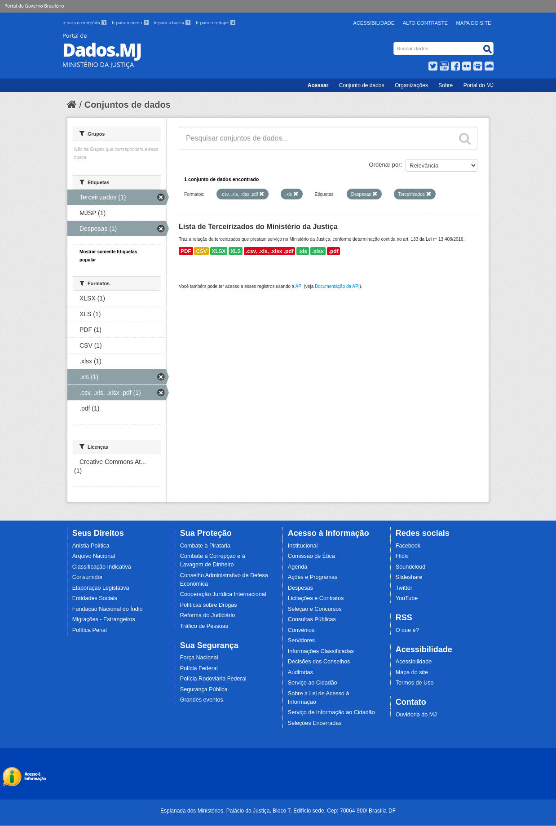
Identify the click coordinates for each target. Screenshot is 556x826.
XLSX (219, 251)
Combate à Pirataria (205, 546)
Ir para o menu (131, 23)
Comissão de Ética (311, 556)
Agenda (297, 567)
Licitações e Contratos (316, 598)
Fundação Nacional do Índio (107, 609)
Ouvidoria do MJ (416, 714)
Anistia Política (91, 546)
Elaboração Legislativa (100, 588)
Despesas (300, 588)
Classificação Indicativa (101, 567)
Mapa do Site (473, 23)
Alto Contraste (425, 23)
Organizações (411, 85)
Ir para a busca (173, 23)
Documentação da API (337, 286)
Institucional (303, 546)
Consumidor (87, 577)
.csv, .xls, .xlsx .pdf (269, 251)
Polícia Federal (199, 668)
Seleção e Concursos (315, 609)
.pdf (334, 251)
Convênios (301, 630)
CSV (201, 251)
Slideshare (409, 577)
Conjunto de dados (361, 85)
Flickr (402, 556)
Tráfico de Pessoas (204, 626)
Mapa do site (412, 672)
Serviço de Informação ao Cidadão (331, 712)
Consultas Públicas (312, 619)
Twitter (404, 588)
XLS (235, 251)
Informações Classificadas (321, 651)
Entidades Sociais (94, 598)
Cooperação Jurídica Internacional (223, 594)
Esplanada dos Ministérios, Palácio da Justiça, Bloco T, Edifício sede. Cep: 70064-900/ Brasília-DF (278, 811)
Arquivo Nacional (93, 556)
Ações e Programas (313, 577)
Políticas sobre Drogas (208, 605)
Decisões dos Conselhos (319, 661)
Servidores (301, 640)
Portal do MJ (478, 85)
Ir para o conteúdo (85, 23)
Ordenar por (385, 164)
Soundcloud (411, 567)
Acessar (318, 85)
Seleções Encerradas (315, 723)
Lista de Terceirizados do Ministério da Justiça (258, 226)
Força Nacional (199, 657)
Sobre (445, 85)
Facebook (408, 546)
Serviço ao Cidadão (312, 683)
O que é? (407, 630)
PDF (186, 251)
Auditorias (300, 672)
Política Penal (89, 630)
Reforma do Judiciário (207, 615)
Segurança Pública (204, 689)
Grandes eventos (201, 700)
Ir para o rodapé (216, 23)
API (299, 286)
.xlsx (318, 251)
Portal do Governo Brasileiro (34, 6)
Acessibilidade (373, 23)
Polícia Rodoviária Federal (213, 679)
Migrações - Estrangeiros (103, 619)
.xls (302, 251)
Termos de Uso (415, 683)
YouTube (407, 598)
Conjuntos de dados (127, 105)
